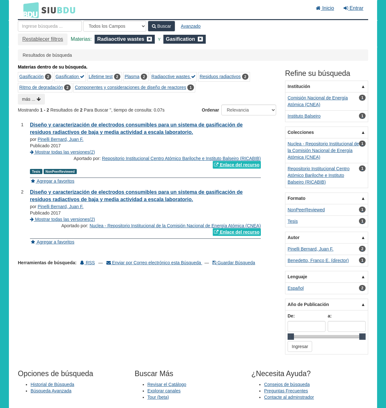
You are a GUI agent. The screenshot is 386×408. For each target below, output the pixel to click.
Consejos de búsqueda (287, 384)
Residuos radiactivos (220, 76)
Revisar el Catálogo (166, 384)
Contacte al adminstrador (289, 397)
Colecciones (301, 132)
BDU (29, 9)
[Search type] (114, 26)
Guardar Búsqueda (233, 262)
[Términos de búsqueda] (50, 26)
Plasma (132, 76)
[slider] (291, 336)
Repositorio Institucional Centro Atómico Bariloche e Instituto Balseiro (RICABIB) (181, 158)
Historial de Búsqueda (52, 384)
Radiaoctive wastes (173, 76)
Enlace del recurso (236, 164)
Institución (299, 86)
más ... (31, 99)
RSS (87, 262)
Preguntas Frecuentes (286, 390)
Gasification (69, 76)
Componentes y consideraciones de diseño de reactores (130, 87)
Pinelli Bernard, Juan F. (60, 139)
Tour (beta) (158, 397)
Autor (293, 237)
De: (291, 315)
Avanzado (191, 26)
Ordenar (210, 110)
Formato (296, 198)
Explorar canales (164, 390)
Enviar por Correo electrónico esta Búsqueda (154, 262)
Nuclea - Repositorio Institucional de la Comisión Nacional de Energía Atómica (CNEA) (175, 225)
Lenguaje (297, 276)
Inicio (325, 8)
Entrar (353, 8)
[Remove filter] (149, 39)
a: (330, 315)
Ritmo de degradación (41, 87)
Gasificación (31, 76)
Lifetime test (100, 76)
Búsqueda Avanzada (51, 390)
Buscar (161, 26)
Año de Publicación (308, 304)
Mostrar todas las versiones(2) (62, 152)
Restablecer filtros (42, 39)
